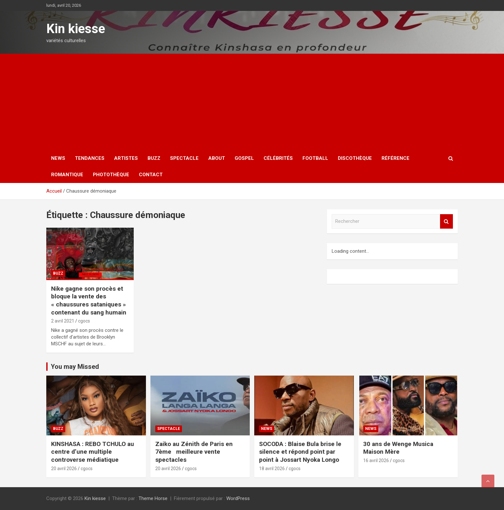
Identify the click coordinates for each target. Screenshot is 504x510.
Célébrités (278, 158)
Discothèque (355, 158)
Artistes (126, 158)
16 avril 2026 (376, 460)
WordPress (238, 498)
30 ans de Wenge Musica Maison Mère (398, 448)
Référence (396, 158)
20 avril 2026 (64, 468)
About (216, 158)
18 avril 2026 (272, 468)
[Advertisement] (252, 102)
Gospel (244, 158)
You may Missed (75, 366)
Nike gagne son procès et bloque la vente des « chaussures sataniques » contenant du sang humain (88, 300)
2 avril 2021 (62, 320)
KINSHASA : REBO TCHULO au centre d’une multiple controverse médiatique (92, 451)
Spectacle (184, 158)
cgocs (84, 320)
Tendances (89, 158)
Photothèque (111, 175)
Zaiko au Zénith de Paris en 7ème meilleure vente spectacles (194, 451)
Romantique (67, 175)
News (58, 158)
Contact (151, 175)
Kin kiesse (75, 28)
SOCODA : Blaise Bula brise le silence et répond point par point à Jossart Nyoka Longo (300, 451)
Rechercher (446, 221)
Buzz (154, 158)
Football (315, 158)
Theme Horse (153, 498)
